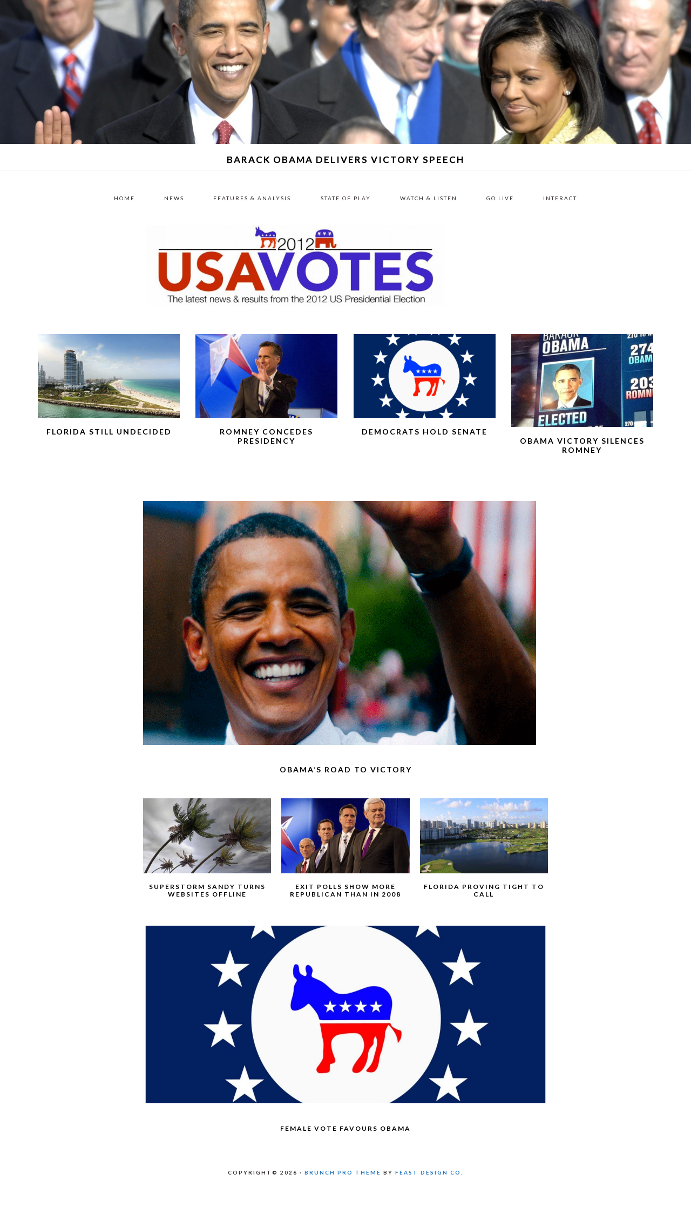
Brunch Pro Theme (342, 1199)
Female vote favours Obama (345, 1155)
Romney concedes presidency (266, 463)
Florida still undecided (109, 458)
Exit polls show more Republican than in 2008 (345, 917)
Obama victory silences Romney (582, 472)
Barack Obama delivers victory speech (345, 159)
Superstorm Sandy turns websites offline (207, 917)
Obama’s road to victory (346, 796)
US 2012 (345, 279)
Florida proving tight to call (484, 917)
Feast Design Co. (429, 1199)
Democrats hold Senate (424, 458)
